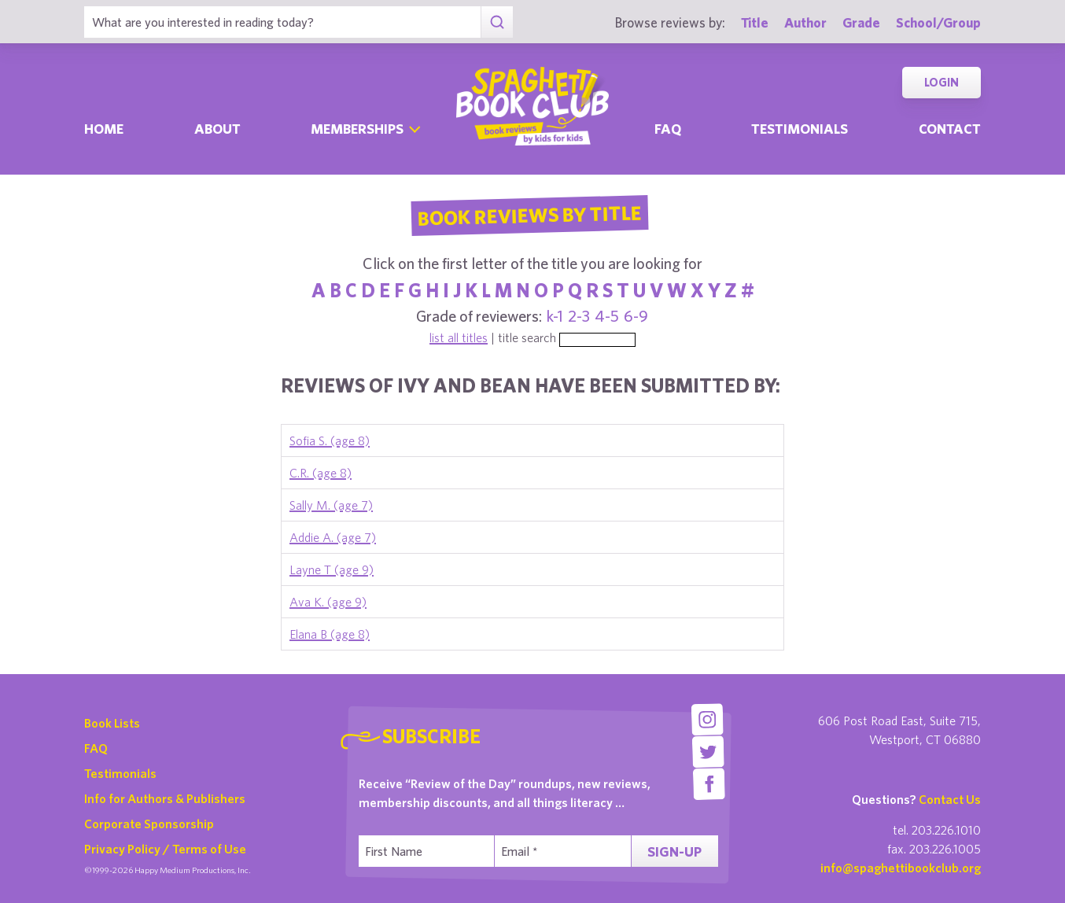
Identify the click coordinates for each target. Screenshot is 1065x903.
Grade (861, 22)
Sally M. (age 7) (331, 505)
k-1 (555, 316)
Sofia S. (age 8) (329, 440)
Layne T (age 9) (331, 569)
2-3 (579, 316)
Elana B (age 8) (329, 634)
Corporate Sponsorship (149, 823)
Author (805, 22)
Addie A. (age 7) (332, 537)
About (217, 128)
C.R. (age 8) (320, 473)
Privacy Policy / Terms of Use (165, 849)
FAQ (96, 748)
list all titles (458, 337)
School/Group (938, 22)
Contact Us (950, 799)
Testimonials (799, 128)
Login (941, 82)
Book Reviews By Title (529, 215)
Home (103, 128)
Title (754, 22)
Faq (667, 128)
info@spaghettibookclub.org (900, 868)
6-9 (636, 316)
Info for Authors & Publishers (164, 798)
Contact (950, 128)
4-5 (607, 316)
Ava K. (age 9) (328, 602)
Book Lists (112, 723)
